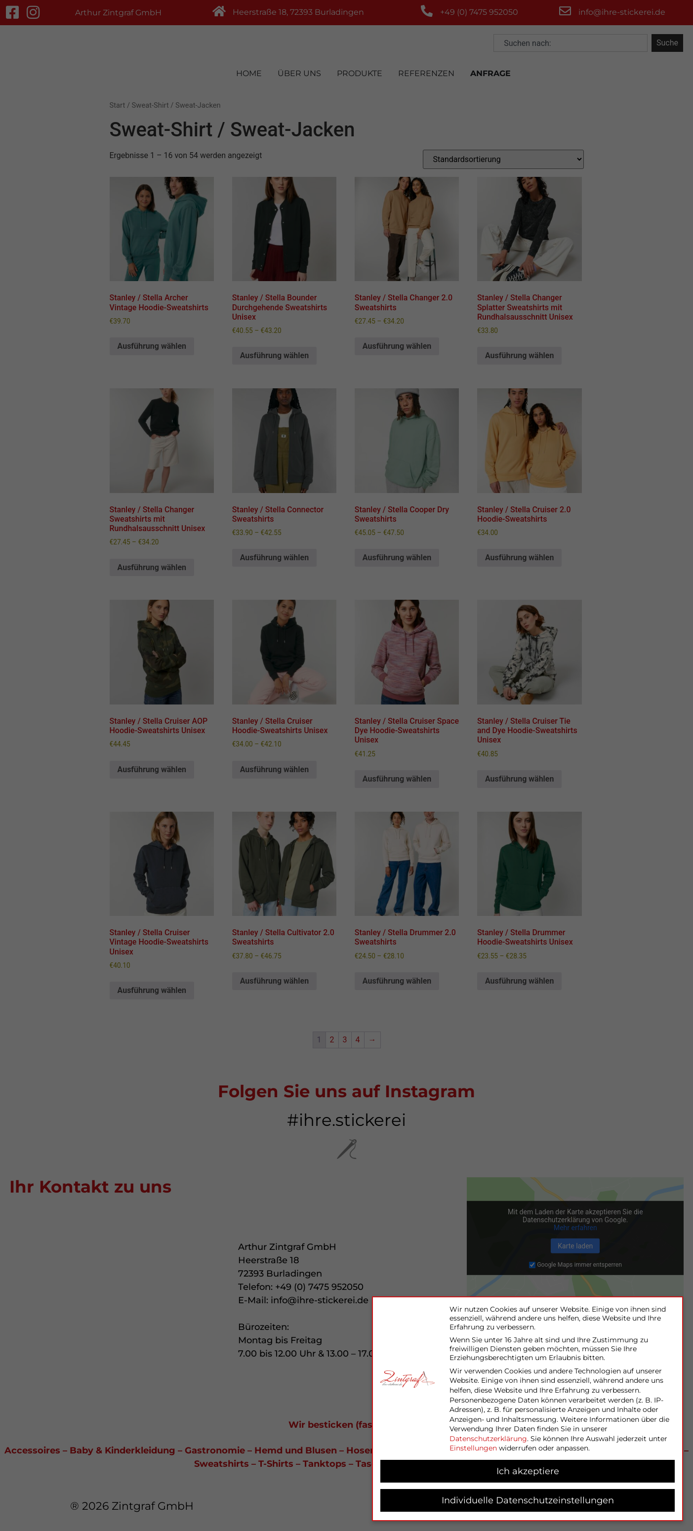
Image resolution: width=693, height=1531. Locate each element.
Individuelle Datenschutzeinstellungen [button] (528, 1500)
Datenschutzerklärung (488, 1438)
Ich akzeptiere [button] (527, 1471)
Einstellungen (473, 1448)
